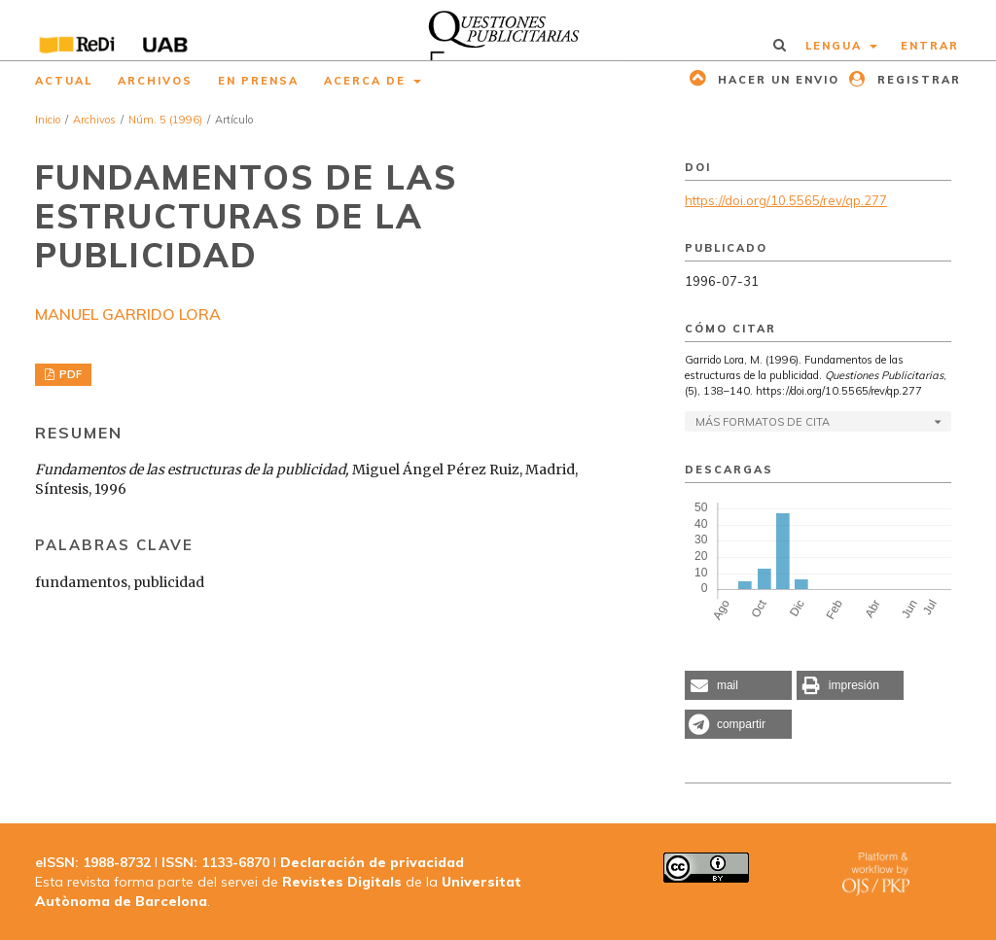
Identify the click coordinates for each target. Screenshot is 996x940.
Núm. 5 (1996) (165, 119)
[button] (738, 685)
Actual (63, 80)
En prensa (258, 80)
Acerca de (367, 80)
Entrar (930, 45)
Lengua (836, 45)
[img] (498, 30)
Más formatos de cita (762, 422)
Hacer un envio (776, 80)
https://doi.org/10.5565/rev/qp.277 (786, 200)
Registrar (916, 80)
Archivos (155, 80)
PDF (69, 374)
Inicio (47, 119)
